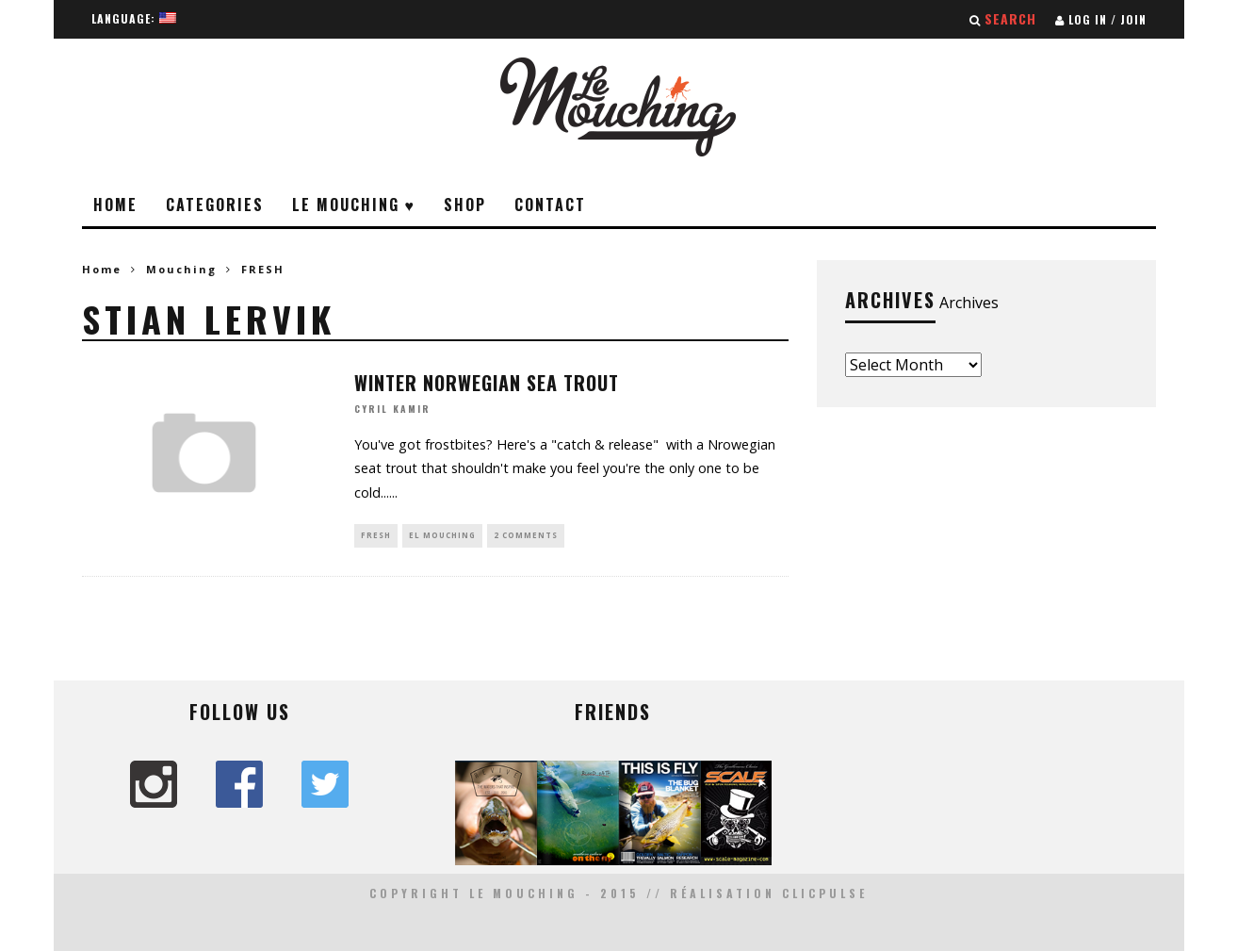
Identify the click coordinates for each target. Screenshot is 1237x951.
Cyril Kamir (392, 409)
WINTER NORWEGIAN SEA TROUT (486, 383)
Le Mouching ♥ (354, 204)
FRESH (376, 535)
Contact (550, 204)
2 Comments (526, 535)
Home (115, 204)
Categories (215, 204)
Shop (465, 204)
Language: (133, 18)
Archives (969, 302)
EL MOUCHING (442, 535)
